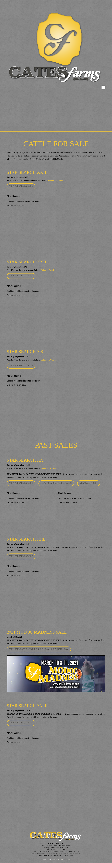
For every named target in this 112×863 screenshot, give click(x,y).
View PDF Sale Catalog (21, 186)
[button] (103, 87)
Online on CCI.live (55, 180)
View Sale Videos (89, 483)
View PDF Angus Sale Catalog (56, 483)
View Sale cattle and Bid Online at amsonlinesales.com (38, 649)
